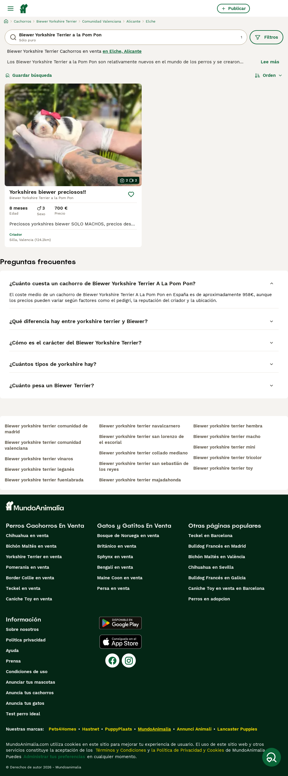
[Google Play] (120, 623)
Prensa (13, 661)
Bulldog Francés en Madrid (217, 546)
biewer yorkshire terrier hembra (227, 426)
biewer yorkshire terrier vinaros (39, 458)
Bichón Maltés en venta (31, 546)
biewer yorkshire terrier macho (226, 436)
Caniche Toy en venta (29, 599)
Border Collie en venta (30, 577)
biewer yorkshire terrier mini (224, 447)
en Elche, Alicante (122, 51)
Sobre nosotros (22, 629)
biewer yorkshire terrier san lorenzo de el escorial (141, 439)
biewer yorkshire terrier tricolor (227, 457)
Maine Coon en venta (120, 577)
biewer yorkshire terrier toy (223, 468)
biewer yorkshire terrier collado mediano (143, 453)
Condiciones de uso (27, 671)
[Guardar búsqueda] (271, 757)
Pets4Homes (62, 729)
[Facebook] (112, 660)
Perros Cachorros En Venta (45, 525)
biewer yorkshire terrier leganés (39, 469)
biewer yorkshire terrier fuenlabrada (44, 480)
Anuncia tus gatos (25, 703)
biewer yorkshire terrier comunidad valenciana (43, 445)
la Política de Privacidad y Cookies (187, 750)
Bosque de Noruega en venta (128, 535)
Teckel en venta (23, 588)
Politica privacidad (25, 640)
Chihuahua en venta (27, 535)
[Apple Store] (120, 642)
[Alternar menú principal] (10, 8)
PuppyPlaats (118, 729)
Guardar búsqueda (28, 75)
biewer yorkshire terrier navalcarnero (139, 426)
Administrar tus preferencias (54, 756)
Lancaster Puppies (237, 729)
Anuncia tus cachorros (30, 692)
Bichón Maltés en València (216, 556)
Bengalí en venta (115, 567)
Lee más (270, 61)
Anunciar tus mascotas (30, 682)
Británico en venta (116, 546)
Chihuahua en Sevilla (211, 567)
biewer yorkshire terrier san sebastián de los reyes (144, 466)
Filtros (266, 37)
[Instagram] (129, 660)
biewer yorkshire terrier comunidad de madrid (46, 428)
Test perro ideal (23, 713)
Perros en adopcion (209, 599)
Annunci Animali (194, 729)
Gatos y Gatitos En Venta (134, 525)
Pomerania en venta (27, 567)
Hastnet (90, 729)
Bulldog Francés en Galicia (217, 577)
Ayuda (12, 650)
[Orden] (268, 75)
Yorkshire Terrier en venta (34, 556)
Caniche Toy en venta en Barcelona (226, 588)
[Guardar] (131, 194)
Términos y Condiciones (120, 750)
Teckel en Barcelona (210, 535)
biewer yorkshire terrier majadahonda (140, 480)
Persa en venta (113, 588)
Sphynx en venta (115, 556)
